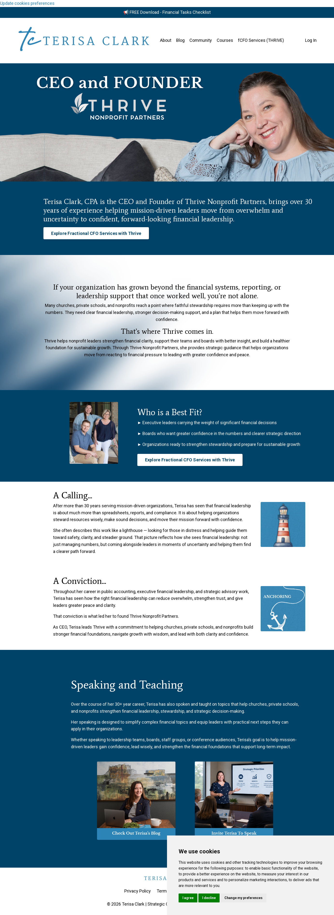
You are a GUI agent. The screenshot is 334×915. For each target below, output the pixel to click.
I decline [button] (209, 898)
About (165, 40)
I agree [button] (188, 898)
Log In (311, 40)
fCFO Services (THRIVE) (261, 40)
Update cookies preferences (27, 3)
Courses (225, 40)
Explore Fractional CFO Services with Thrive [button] (96, 233)
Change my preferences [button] (243, 898)
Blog (180, 40)
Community (200, 40)
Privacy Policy (137, 890)
